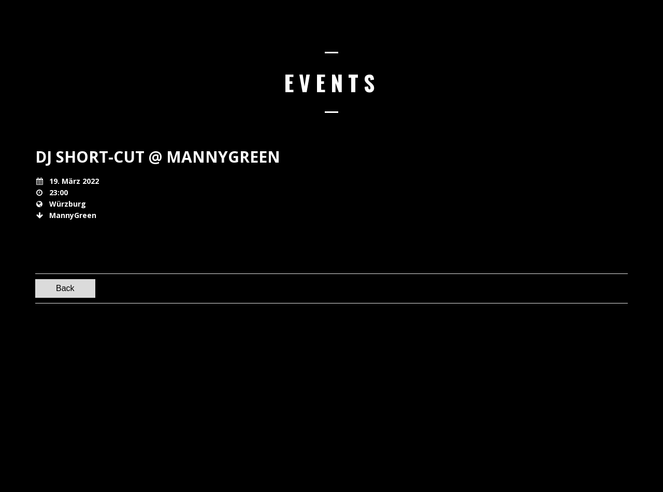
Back (65, 288)
